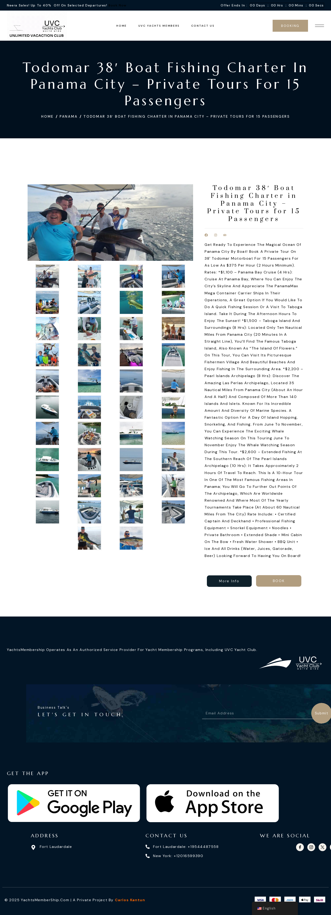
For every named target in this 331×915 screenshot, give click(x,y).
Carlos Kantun (130, 900)
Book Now (117, 5)
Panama (68, 116)
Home (47, 116)
